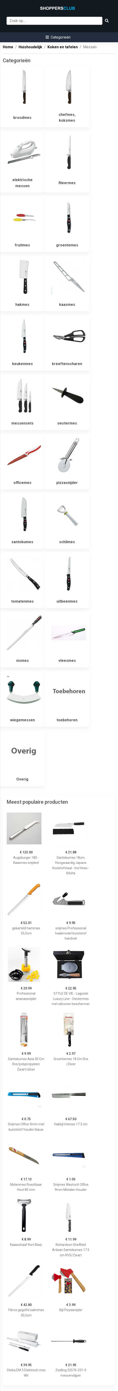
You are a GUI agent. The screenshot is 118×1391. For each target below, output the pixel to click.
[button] (58, 37)
